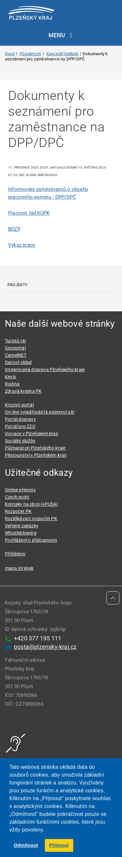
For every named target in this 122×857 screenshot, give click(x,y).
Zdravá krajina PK (23, 391)
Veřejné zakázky (21, 525)
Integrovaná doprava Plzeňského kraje (45, 369)
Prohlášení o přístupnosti (31, 540)
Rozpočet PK (18, 511)
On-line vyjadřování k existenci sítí (39, 412)
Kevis (10, 376)
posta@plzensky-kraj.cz (45, 646)
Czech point (17, 497)
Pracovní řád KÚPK (28, 213)
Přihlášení (15, 553)
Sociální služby (20, 440)
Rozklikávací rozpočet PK (31, 518)
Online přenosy (20, 489)
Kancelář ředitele (62, 53)
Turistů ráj (15, 340)
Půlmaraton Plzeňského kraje (35, 448)
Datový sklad (18, 362)
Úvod (9, 53)
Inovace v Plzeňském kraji (31, 433)
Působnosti (30, 53)
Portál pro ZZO (20, 426)
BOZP (14, 229)
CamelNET (16, 355)
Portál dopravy (20, 419)
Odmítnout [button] (26, 845)
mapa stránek (19, 568)
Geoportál (15, 348)
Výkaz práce (21, 245)
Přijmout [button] (59, 845)
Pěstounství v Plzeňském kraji (35, 455)
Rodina (12, 384)
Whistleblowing (20, 533)
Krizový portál (19, 404)
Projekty (17, 285)
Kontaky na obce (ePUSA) (31, 504)
